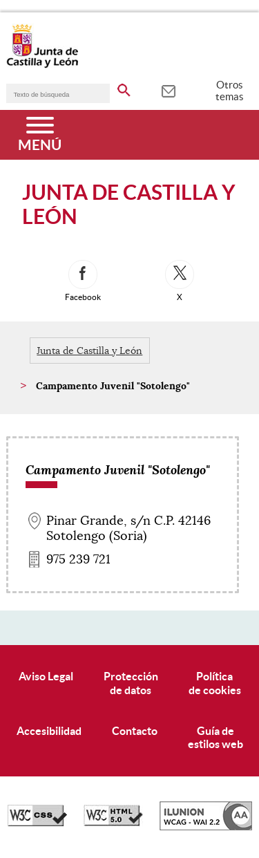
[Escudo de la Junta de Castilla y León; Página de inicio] (42, 65)
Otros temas (229, 90)
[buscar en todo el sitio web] (124, 88)
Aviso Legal (46, 676)
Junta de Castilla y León (89, 350)
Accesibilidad (49, 731)
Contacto (134, 731)
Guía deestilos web (215, 737)
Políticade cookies (215, 683)
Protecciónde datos (131, 683)
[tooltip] (168, 90)
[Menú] (39, 135)
